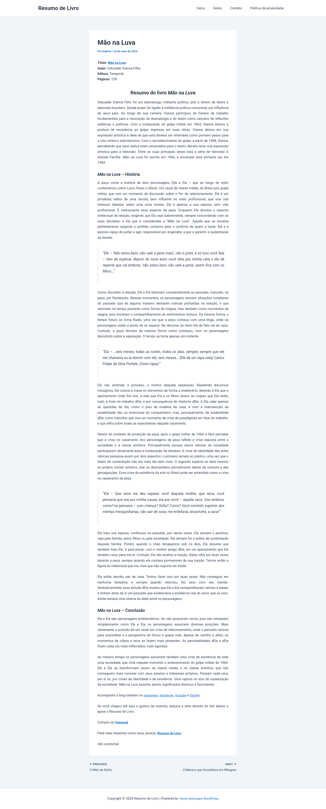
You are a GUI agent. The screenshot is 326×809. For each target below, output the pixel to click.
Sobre (221, 8)
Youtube (182, 695)
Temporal (122, 722)
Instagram (151, 695)
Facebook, (168, 695)
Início (207, 8)
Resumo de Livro (58, 8)
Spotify (197, 695)
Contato (238, 8)
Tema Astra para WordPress (199, 798)
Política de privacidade (267, 8)
